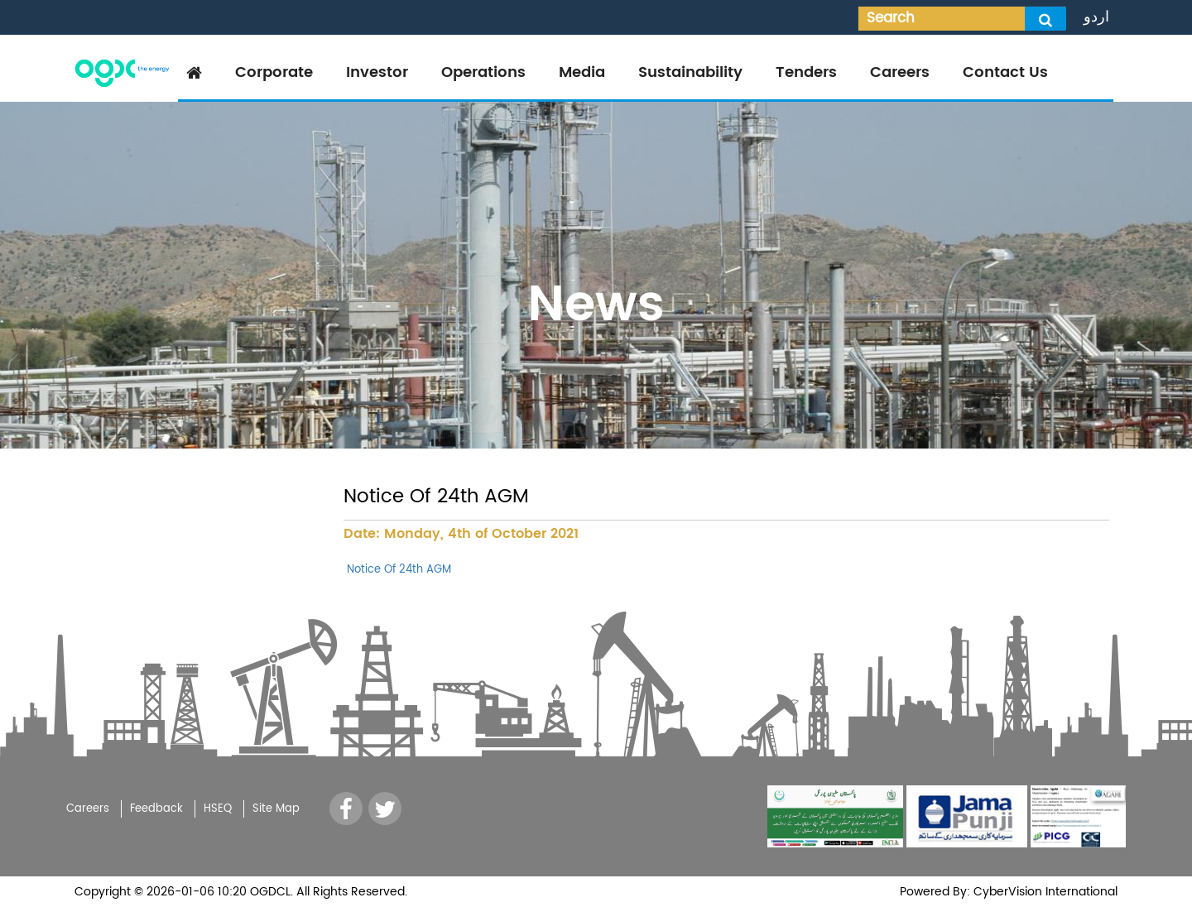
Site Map (276, 809)
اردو (1096, 17)
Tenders (806, 72)
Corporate (274, 72)
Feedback (156, 809)
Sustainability (690, 72)
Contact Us (1005, 72)
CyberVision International (1044, 891)
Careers (900, 72)
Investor (377, 72)
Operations (483, 72)
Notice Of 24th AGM (397, 569)
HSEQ (218, 809)
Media (582, 72)
